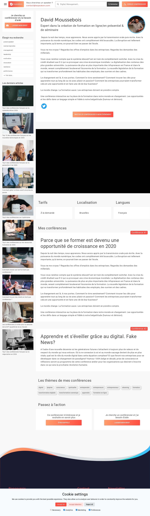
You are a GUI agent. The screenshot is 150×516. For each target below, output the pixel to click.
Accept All (61, 504)
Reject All (89, 504)
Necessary (55, 510)
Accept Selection (75, 504)
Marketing (81, 510)
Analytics (68, 510)
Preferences (94, 510)
